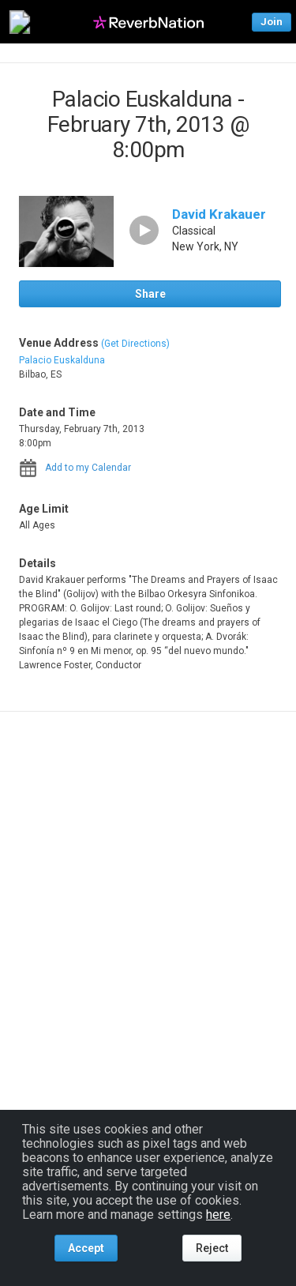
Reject (212, 1248)
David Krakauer (219, 214)
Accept (86, 1248)
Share (150, 294)
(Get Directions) (135, 343)
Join (271, 22)
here (218, 1214)
